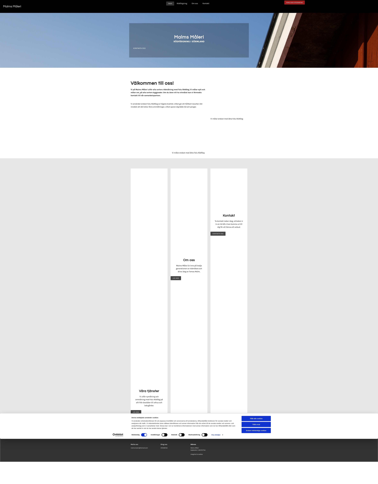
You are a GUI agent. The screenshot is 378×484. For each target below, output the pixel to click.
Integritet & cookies (197, 454)
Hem (170, 3)
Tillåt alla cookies (256, 302)
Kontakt (206, 3)
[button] (294, 3)
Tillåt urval (256, 308)
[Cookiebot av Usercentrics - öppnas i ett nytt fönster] (118, 318)
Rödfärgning (182, 3)
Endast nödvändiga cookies (256, 314)
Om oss (195, 3)
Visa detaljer (215, 318)
